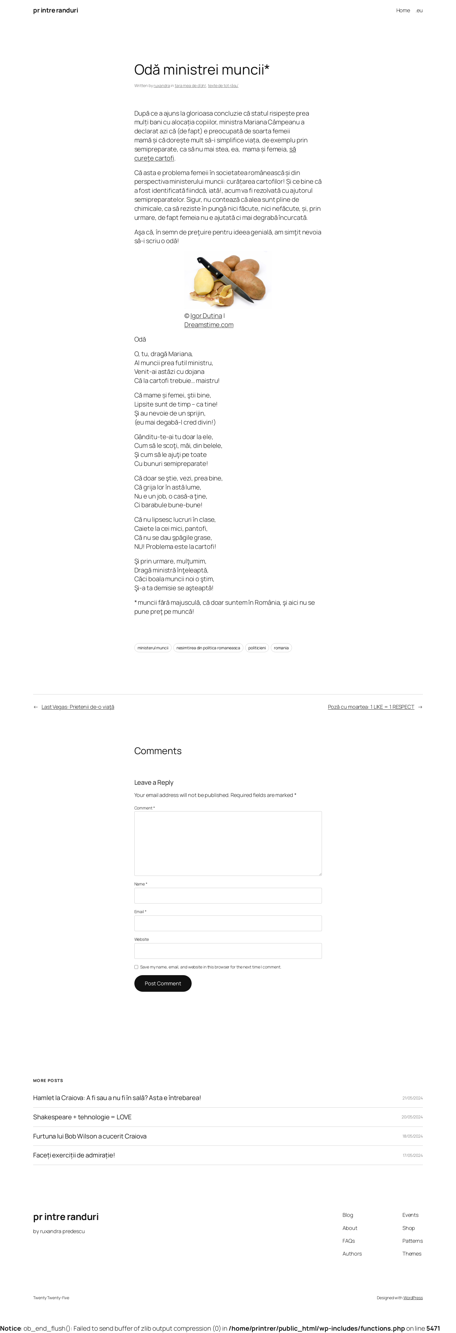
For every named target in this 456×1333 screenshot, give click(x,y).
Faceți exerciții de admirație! (74, 1155)
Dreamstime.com (209, 324)
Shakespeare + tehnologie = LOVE (82, 1117)
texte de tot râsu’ (223, 85)
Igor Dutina (206, 315)
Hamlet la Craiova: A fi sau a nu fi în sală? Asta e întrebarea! (117, 1098)
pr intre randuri (55, 10)
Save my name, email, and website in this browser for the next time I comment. (210, 967)
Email (140, 911)
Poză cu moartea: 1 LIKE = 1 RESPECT (371, 706)
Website (141, 939)
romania (281, 647)
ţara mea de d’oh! (190, 85)
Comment (144, 808)
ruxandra (162, 85)
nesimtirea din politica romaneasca (209, 647)
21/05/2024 (412, 1098)
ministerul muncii (153, 647)
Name (140, 884)
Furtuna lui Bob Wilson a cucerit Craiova (90, 1136)
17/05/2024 (413, 1155)
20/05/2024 (412, 1117)
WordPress (413, 1297)
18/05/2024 (412, 1136)
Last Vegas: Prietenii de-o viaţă (78, 706)
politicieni (257, 647)
